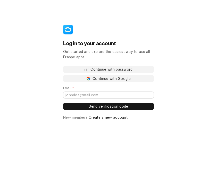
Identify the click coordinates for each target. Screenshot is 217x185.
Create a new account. (108, 117)
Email (76, 88)
